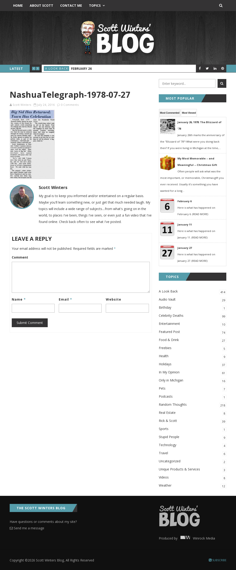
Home (18, 5)
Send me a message (27, 528)
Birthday (192, 308)
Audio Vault (192, 299)
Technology (192, 445)
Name (19, 299)
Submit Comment (30, 322)
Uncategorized (192, 461)
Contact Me (71, 5)
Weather (192, 485)
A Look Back (56, 68)
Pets (192, 388)
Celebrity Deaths (192, 316)
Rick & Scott (192, 421)
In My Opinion (192, 372)
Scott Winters (22, 105)
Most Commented (170, 112)
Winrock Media (196, 538)
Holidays (192, 364)
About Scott (41, 5)
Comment (20, 257)
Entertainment (192, 324)
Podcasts (192, 396)
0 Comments (70, 105)
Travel (192, 453)
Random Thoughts (192, 405)
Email (65, 299)
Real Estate (192, 413)
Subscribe (217, 560)
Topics (95, 5)
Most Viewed (189, 112)
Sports (192, 429)
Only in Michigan (192, 380)
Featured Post (192, 332)
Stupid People (192, 437)
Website (113, 299)
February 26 (81, 68)
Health (192, 356)
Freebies (192, 348)
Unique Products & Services (192, 469)
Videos (192, 477)
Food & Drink (192, 340)
